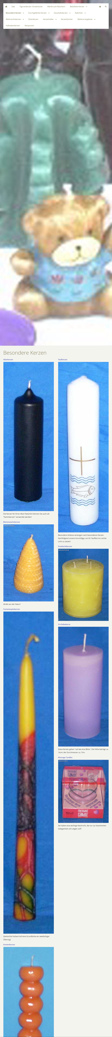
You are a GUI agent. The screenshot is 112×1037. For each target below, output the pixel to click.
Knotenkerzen (9, 944)
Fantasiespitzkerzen (11, 609)
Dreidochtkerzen (65, 546)
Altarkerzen (8, 359)
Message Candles (65, 757)
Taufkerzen (62, 359)
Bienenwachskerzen (11, 522)
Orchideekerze (64, 624)
